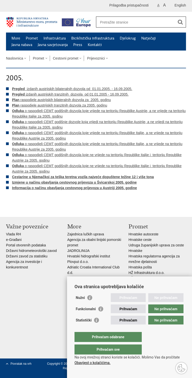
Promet (32, 38)
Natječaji (148, 38)
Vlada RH (13, 234)
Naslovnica (14, 58)
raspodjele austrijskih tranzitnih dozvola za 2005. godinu (59, 105)
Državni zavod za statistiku (27, 256)
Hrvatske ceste (140, 240)
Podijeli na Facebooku (19, 209)
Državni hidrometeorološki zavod (31, 251)
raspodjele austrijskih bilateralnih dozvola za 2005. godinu (61, 100)
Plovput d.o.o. (78, 262)
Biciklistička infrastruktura (92, 38)
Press (77, 45)
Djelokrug (128, 38)
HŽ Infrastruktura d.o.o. (146, 273)
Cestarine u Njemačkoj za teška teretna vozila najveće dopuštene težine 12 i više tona (83, 177)
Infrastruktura (55, 38)
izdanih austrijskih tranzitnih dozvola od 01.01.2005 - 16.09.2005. (70, 94)
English (180, 5)
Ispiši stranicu (8, 209)
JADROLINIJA (78, 251)
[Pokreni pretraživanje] (180, 22)
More (16, 38)
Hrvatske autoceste (143, 234)
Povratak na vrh (21, 363)
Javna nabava (22, 45)
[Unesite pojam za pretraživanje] (136, 22)
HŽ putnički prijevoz (143, 278)
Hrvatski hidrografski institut (88, 256)
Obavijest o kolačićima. (92, 363)
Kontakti (95, 45)
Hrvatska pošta (140, 267)
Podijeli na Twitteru (30, 209)
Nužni (80, 308)
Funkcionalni (86, 319)
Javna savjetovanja (53, 45)
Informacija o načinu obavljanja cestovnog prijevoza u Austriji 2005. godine (74, 188)
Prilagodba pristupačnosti (128, 5)
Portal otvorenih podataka (26, 245)
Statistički (84, 330)
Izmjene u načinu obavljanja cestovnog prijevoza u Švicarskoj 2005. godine (74, 182)
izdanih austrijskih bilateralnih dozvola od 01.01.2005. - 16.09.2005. (72, 89)
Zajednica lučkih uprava (85, 234)
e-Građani (14, 240)
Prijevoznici (96, 58)
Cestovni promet (65, 58)
